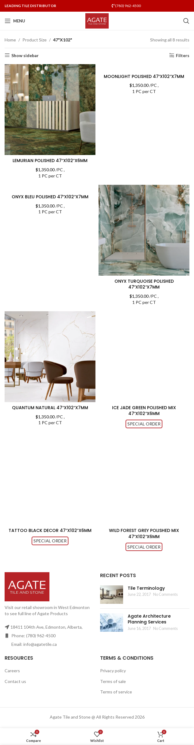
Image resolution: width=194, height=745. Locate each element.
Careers (12, 670)
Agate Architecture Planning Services (149, 619)
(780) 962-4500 (126, 5)
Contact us (15, 681)
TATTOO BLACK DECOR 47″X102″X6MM (50, 530)
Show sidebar (25, 55)
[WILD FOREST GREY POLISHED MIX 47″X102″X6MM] (144, 479)
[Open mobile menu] (15, 21)
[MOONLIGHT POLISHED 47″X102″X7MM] (144, 67)
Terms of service (116, 691)
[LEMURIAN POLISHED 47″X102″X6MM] (50, 109)
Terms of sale (113, 681)
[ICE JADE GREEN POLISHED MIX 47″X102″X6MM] (144, 356)
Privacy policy (113, 670)
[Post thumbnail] (111, 594)
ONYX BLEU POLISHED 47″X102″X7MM (50, 197)
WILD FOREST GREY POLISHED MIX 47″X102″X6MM (144, 533)
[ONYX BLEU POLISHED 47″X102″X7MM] (50, 188)
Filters (182, 55)
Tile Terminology (146, 588)
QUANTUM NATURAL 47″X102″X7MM (50, 408)
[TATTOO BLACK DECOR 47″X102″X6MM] (50, 479)
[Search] (186, 21)
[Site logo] (97, 20)
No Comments (165, 594)
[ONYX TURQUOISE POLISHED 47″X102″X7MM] (144, 230)
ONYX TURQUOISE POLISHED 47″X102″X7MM (144, 284)
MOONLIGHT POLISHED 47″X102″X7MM (144, 76)
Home (10, 39)
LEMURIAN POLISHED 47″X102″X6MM (50, 160)
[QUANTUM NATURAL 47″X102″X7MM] (50, 356)
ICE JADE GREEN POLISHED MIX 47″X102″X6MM (144, 411)
